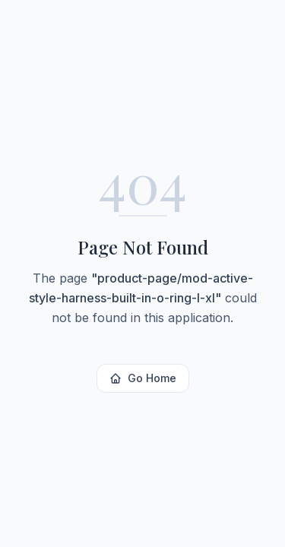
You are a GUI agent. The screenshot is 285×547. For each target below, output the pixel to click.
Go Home (142, 378)
